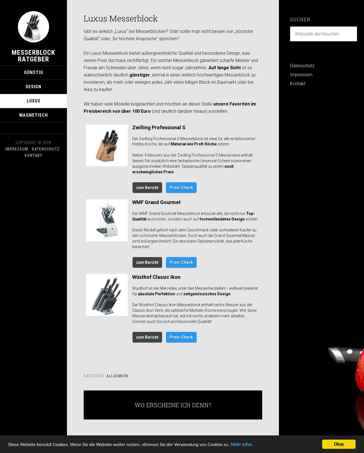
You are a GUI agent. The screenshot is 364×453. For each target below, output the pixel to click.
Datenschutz (46, 149)
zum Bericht (147, 187)
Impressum (16, 149)
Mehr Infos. (241, 446)
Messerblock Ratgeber (33, 56)
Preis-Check (181, 187)
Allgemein (117, 376)
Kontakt (33, 155)
